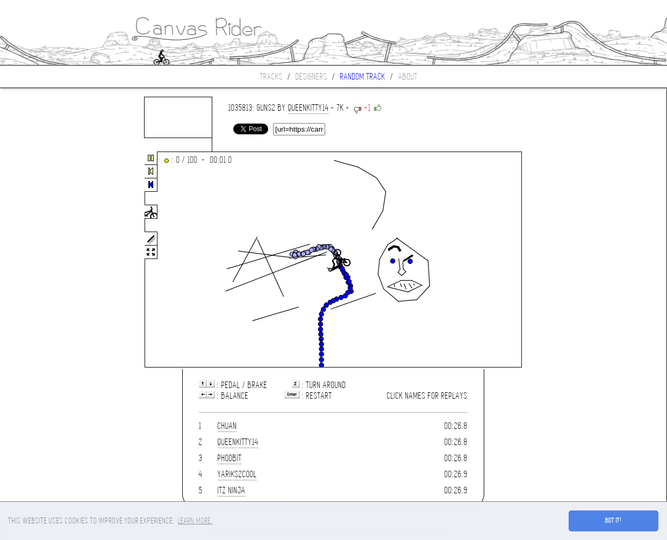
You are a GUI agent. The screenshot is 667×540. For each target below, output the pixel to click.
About (408, 76)
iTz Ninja (232, 490)
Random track (362, 76)
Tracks (271, 76)
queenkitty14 (308, 107)
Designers (311, 76)
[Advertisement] (45, 260)
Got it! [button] (613, 520)
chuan (227, 425)
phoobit (230, 458)
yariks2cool (237, 474)
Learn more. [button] (195, 520)
